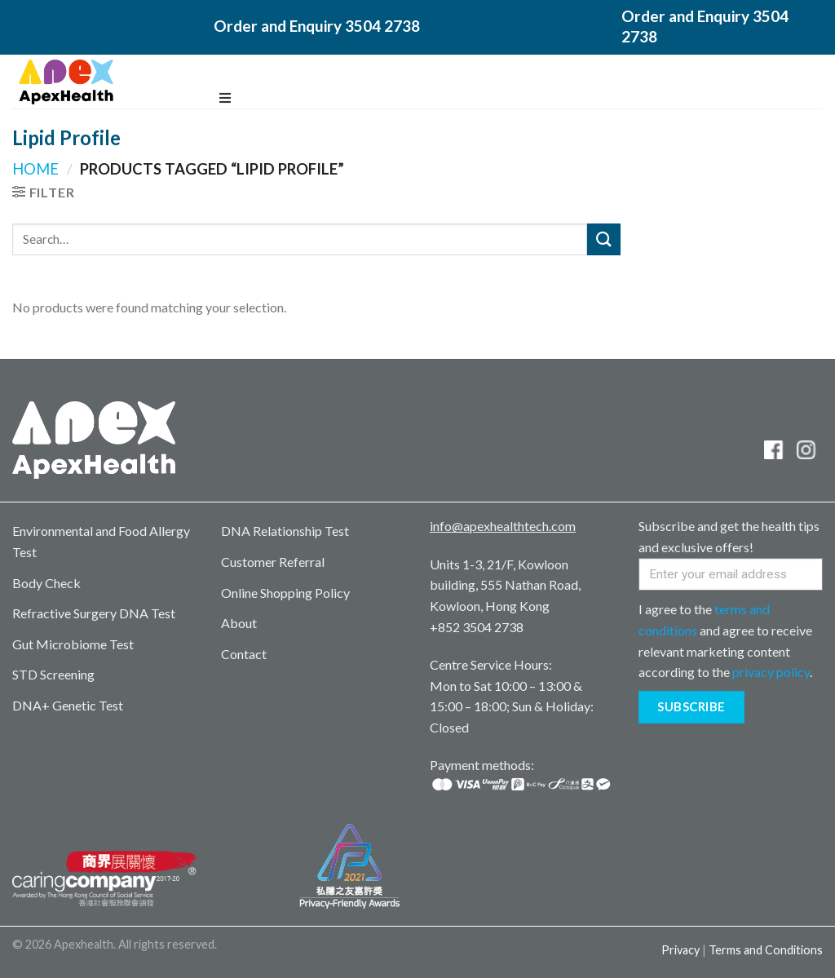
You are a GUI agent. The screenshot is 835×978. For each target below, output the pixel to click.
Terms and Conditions (766, 950)
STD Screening (53, 674)
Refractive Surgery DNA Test (93, 613)
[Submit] (603, 239)
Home (35, 169)
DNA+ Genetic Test (67, 705)
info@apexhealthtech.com (503, 525)
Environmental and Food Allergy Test (101, 541)
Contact (244, 654)
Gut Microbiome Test (73, 644)
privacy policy (771, 671)
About (239, 623)
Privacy (680, 950)
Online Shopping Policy (285, 592)
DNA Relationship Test (285, 530)
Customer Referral (273, 561)
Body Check (46, 583)
